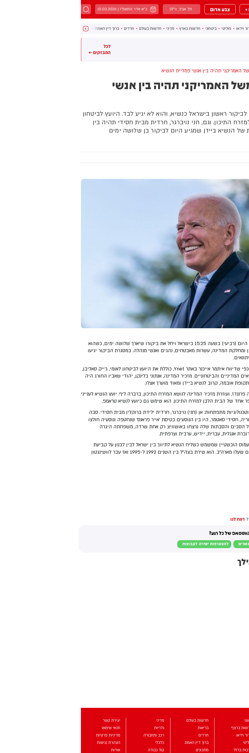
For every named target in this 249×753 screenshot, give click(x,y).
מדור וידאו (163, 28)
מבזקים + (173, 9)
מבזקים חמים (235, 49)
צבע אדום (139, 9)
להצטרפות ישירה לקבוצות (124, 544)
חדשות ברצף (187, 28)
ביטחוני (130, 28)
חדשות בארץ (108, 28)
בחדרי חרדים (235, 470)
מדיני (89, 28)
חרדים (48, 28)
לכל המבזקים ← (19, 49)
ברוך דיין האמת (26, 28)
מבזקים (206, 9)
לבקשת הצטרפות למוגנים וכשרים (186, 544)
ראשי (207, 28)
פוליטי (145, 28)
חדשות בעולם (69, 28)
